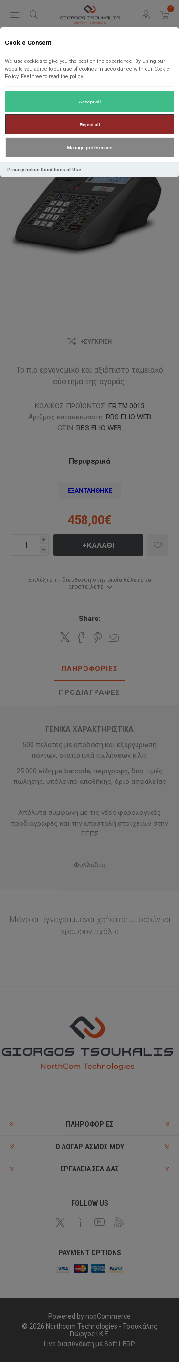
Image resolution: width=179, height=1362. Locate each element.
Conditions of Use (61, 169)
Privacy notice (23, 169)
